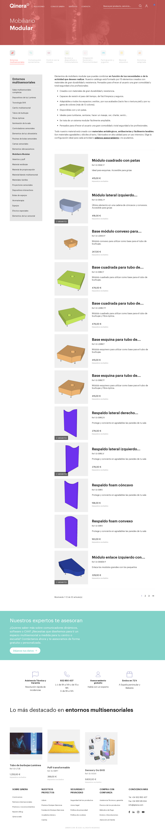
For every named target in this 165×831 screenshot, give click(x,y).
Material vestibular (20, 164)
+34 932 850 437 (139, 797)
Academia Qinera (48, 815)
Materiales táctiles (20, 180)
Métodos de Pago (107, 810)
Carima (44, 820)
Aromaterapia (18, 200)
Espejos (15, 205)
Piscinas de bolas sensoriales (24, 138)
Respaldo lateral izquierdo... (116, 449)
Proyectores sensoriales (22, 185)
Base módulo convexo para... (117, 231)
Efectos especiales (20, 210)
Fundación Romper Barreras (53, 810)
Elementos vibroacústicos (23, 149)
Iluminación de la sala (21, 123)
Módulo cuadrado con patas (116, 160)
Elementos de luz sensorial (23, 216)
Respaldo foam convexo (112, 521)
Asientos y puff (18, 159)
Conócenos (17, 797)
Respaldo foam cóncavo (112, 485)
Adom (44, 800)
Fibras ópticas (18, 118)
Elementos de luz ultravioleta (24, 133)
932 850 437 (66, 680)
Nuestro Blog (17, 812)
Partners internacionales (22, 802)
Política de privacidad (79, 810)
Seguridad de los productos (82, 800)
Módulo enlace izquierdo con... (118, 557)
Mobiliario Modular (21, 154)
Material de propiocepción (23, 169)
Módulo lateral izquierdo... (114, 195)
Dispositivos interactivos (22, 190)
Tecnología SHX (19, 102)
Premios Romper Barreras (52, 805)
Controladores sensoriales (23, 128)
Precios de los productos (110, 805)
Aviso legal (75, 805)
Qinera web (17, 816)
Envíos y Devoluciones (109, 815)
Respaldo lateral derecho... (115, 413)
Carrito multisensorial (21, 107)
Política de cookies (78, 815)
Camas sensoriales (20, 143)
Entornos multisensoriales (23, 80)
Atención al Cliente (107, 820)
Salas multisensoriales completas (21, 90)
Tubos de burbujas (20, 113)
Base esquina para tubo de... (116, 339)
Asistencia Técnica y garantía (111, 800)
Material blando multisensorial (25, 174)
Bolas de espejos (19, 195)
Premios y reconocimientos (23, 807)
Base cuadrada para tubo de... (118, 267)
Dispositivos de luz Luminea (24, 97)
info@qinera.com (136, 805)
